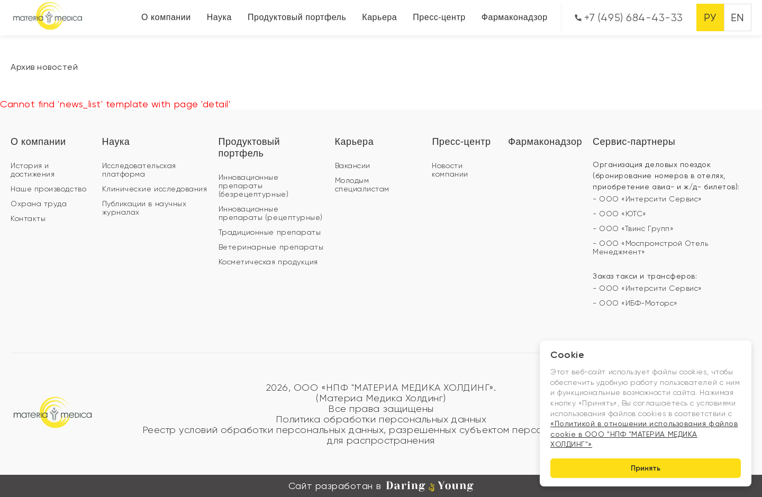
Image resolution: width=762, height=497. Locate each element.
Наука (219, 17)
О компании (166, 17)
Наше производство (48, 189)
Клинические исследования (154, 189)
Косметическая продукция (268, 261)
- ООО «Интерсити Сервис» (647, 199)
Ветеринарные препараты (271, 247)
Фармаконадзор (515, 17)
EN (738, 18)
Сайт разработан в (381, 486)
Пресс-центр (439, 17)
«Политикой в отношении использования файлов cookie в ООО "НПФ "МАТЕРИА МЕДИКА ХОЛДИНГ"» (644, 433)
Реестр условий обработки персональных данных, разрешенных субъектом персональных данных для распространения (381, 435)
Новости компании (450, 169)
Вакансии (352, 165)
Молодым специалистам (362, 184)
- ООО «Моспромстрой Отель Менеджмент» (651, 247)
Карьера (379, 17)
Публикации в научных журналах (144, 207)
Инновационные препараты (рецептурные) (271, 213)
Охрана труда (39, 203)
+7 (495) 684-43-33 (629, 18)
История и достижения (33, 169)
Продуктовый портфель (297, 17)
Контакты (28, 218)
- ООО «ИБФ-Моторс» (635, 303)
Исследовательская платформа (139, 169)
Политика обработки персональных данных (381, 419)
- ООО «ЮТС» (620, 213)
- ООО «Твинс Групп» (633, 228)
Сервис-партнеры (634, 141)
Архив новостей (44, 67)
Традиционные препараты (270, 232)
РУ (710, 18)
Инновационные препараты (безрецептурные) (254, 185)
